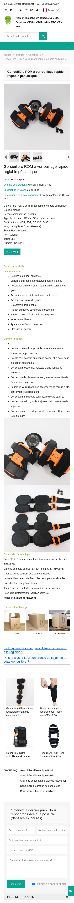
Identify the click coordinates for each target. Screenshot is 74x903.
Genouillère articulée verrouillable (38, 792)
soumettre (16, 885)
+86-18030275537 (50, 4)
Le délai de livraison (15, 190)
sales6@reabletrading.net (21, 4)
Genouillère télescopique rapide (37, 776)
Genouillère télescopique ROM (36, 771)
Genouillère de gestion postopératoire (40, 786)
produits (20, 54)
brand (7, 180)
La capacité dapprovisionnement (23, 195)
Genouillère (34, 54)
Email (12, 252)
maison (8, 54)
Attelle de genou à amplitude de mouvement (43, 781)
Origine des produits (16, 185)
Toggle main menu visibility (68, 44)
